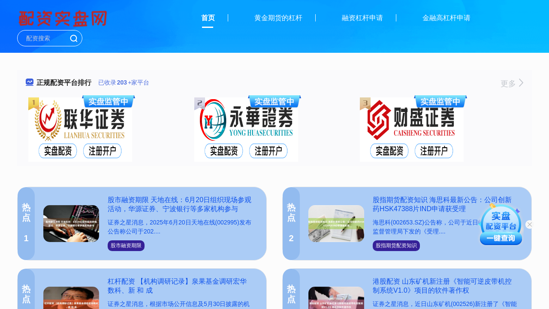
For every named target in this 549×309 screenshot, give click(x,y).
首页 (208, 17)
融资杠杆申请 (362, 17)
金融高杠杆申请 (446, 17)
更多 (512, 83)
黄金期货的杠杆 (278, 17)
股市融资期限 (126, 245)
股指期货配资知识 (396, 245)
